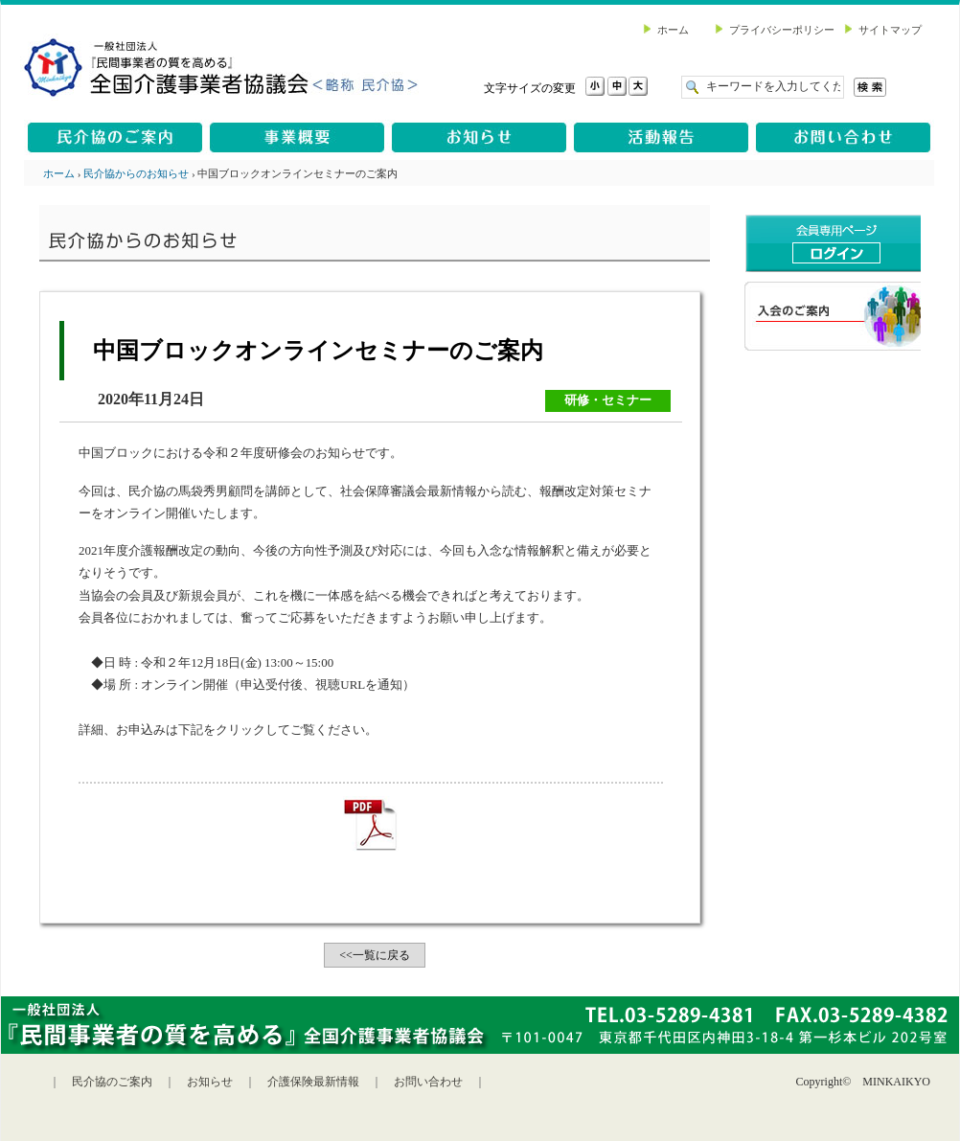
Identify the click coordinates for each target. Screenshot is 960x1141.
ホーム (59, 173)
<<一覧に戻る (374, 955)
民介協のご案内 (112, 1081)
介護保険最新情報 (313, 1081)
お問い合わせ (428, 1081)
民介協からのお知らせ (136, 173)
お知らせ (210, 1081)
